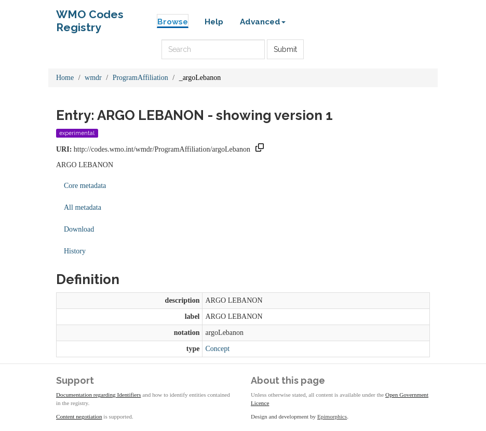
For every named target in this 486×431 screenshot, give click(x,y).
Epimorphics (332, 416)
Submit (285, 49)
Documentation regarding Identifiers (98, 395)
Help (214, 21)
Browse (172, 21)
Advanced (263, 21)
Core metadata (85, 186)
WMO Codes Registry (90, 17)
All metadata (82, 207)
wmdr (93, 78)
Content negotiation (79, 416)
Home (65, 78)
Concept (217, 349)
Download (79, 229)
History (75, 251)
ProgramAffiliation (140, 78)
